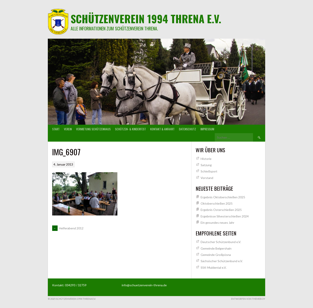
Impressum (207, 129)
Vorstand (207, 178)
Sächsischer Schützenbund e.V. (222, 261)
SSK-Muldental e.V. (213, 267)
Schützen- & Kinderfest (130, 129)
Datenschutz (187, 129)
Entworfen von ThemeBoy (248, 298)
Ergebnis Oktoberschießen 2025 (223, 197)
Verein (68, 129)
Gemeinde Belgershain (216, 248)
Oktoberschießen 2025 (217, 203)
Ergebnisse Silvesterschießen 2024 (225, 216)
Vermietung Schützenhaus (93, 129)
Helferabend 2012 (67, 228)
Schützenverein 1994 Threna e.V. (146, 18)
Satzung (206, 165)
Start (56, 129)
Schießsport (209, 171)
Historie (206, 159)
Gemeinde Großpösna (216, 255)
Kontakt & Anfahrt (162, 129)
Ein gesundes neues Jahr (217, 222)
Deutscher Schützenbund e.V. (221, 242)
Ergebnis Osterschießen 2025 (221, 210)
